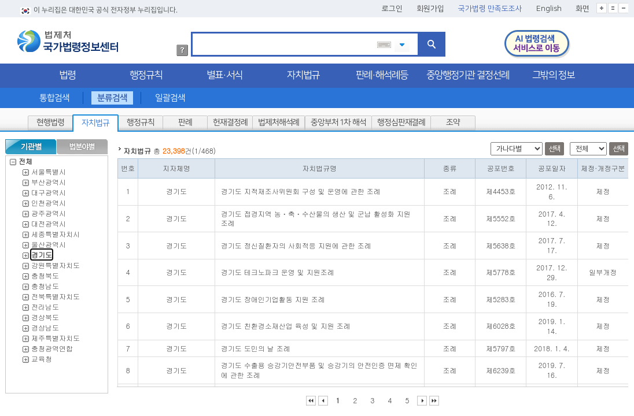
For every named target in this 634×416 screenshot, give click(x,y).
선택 (554, 146)
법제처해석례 (278, 119)
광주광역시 (48, 210)
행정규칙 (146, 72)
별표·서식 (224, 72)
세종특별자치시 (55, 231)
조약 (453, 119)
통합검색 (54, 95)
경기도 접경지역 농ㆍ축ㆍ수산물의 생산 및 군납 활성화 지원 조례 (316, 215)
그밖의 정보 (553, 72)
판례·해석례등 (382, 72)
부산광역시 (48, 179)
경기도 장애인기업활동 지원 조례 (273, 296)
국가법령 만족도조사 (490, 6)
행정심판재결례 (401, 119)
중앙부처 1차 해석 (338, 119)
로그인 (392, 6)
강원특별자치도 (55, 262)
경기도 (41, 252)
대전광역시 (48, 220)
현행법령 (50, 119)
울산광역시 (48, 241)
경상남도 (45, 324)
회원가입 (430, 6)
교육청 (41, 356)
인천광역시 (48, 200)
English (549, 6)
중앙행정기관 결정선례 (467, 72)
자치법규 (303, 72)
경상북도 (45, 314)
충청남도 (45, 283)
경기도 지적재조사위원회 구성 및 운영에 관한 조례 (301, 188)
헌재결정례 (230, 119)
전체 (21, 158)
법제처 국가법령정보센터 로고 (67, 38)
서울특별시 (48, 168)
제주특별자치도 (55, 335)
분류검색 (112, 95)
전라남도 (45, 304)
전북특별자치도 (55, 293)
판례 (185, 119)
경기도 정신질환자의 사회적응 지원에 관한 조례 (296, 242)
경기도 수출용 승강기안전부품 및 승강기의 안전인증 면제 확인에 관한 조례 (319, 367)
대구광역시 (48, 189)
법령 (67, 72)
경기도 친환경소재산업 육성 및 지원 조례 (286, 323)
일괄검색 (170, 95)
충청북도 (45, 272)
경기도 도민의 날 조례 (255, 345)
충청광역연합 (52, 345)
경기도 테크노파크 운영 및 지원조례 (277, 269)
